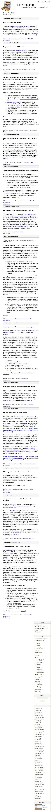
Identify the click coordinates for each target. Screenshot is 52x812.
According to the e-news (13, 102)
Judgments (39, 670)
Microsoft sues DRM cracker (12, 22)
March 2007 (37, 762)
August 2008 (38, 736)
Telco (38, 687)
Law (30, 538)
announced (13, 504)
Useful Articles (38, 631)
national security (38, 674)
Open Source (38, 676)
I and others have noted (11, 550)
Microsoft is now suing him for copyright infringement (17, 29)
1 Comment (6, 71)
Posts (40, 805)
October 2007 (38, 751)
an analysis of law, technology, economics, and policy (35, 7)
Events (36, 655)
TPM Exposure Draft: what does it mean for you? (18, 327)
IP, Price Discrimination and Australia (15, 412)
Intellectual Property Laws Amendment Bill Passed (19, 386)
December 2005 (38, 788)
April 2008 (37, 743)
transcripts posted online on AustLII (18, 226)
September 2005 (38, 793)
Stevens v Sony (29, 579)
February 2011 (38, 713)
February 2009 (38, 725)
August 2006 (38, 774)
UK (37, 645)
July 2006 (37, 775)
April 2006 (37, 781)
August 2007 (38, 755)
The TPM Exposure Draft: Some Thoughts (16, 546)
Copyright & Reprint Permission (42, 626)
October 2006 (38, 770)
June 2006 (37, 777)
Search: (42, 695)
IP (35, 463)
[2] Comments (6, 320)
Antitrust (38, 667)
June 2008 (37, 739)
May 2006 (37, 779)
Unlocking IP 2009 (39, 630)
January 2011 (38, 715)
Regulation (39, 672)
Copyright (23, 38)
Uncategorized (33, 130)
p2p (37, 686)
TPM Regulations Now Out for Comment (16, 472)
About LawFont (38, 624)
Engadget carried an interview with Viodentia (21, 26)
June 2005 (37, 798)
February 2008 (38, 746)
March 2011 (37, 712)
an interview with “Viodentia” (19, 50)
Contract (39, 669)
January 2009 (38, 727)
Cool (36, 650)
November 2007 (38, 750)
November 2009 (38, 719)
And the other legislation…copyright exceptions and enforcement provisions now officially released (20, 78)
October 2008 (38, 732)
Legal (48, 1)
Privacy (36, 677)
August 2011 (38, 708)
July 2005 (37, 796)
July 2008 (37, 738)
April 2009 (37, 722)
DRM (28, 38)
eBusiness (32, 69)
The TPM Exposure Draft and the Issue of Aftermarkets (20, 170)
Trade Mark (31, 404)
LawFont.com (26, 5)
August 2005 (38, 795)
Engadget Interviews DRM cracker (14, 46)
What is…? (37, 691)
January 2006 (38, 786)
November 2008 (38, 731)
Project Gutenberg (15, 510)
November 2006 (38, 769)
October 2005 (38, 791)
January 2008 (38, 748)
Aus (22, 130)
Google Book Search (24, 506)
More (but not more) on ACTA (41, 628)
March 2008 (37, 744)
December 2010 (38, 717)
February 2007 (38, 763)
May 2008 (37, 741)
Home (40, 1)
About (44, 1)
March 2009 (37, 724)
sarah (15, 538)
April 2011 (37, 710)
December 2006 (38, 767)
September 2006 (38, 772)
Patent (25, 404)
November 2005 (38, 789)
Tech (34, 201)
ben (14, 38)
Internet (38, 684)
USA (31, 38)
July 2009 (37, 720)
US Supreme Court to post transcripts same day (18, 210)
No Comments (6, 40)
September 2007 (38, 753)
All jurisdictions (38, 640)
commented (19, 521)
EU (37, 643)
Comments (41, 807)
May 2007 (37, 760)
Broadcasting (38, 648)
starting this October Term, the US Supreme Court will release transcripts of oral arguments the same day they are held (19, 216)
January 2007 (38, 765)
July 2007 (37, 756)
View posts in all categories (41, 638)
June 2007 (37, 758)
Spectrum (37, 679)
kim (14, 130)
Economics (37, 653)
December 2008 (38, 729)
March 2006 (37, 782)
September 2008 (38, 734)
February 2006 (38, 784)
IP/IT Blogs (37, 664)
